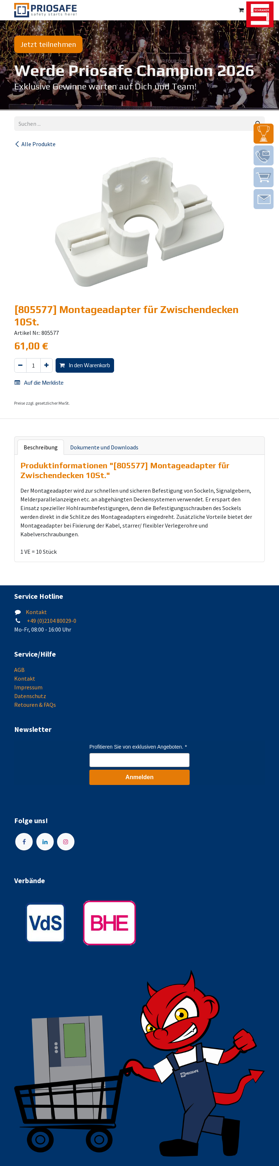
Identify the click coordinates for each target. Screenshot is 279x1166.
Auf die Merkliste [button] (39, 383)
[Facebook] (24, 841)
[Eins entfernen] (20, 365)
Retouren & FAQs (35, 704)
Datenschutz (30, 696)
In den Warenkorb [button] (85, 365)
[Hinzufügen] (46, 365)
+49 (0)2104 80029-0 (51, 620)
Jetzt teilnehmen (48, 44)
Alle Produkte (35, 144)
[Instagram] (65, 841)
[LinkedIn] (45, 841)
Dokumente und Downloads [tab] (104, 447)
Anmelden (139, 777)
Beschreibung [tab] (41, 447)
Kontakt (36, 612)
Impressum (28, 687)
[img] (264, 134)
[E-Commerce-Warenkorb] (241, 10)
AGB (19, 669)
